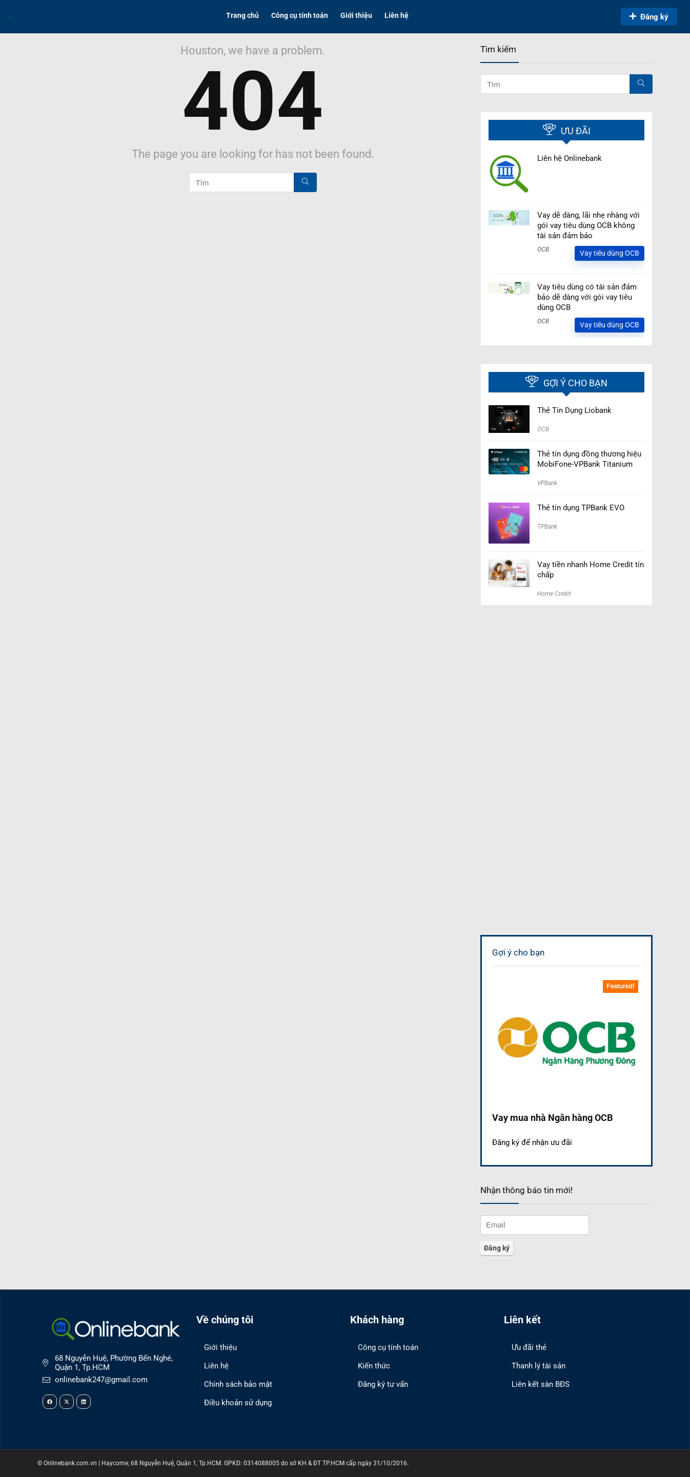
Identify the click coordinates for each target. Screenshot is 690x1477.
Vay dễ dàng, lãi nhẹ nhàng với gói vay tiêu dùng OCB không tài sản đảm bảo (588, 225)
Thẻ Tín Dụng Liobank (574, 410)
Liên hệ (396, 15)
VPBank (547, 483)
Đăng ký (649, 17)
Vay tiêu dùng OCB (609, 253)
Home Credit (554, 593)
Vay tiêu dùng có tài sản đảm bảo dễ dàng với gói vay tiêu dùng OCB (587, 297)
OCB (543, 249)
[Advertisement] (566, 687)
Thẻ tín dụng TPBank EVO (580, 507)
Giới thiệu (356, 15)
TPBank (547, 526)
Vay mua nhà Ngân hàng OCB (552, 1117)
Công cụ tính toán (299, 15)
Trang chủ (242, 15)
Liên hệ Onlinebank (569, 158)
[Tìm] (305, 182)
